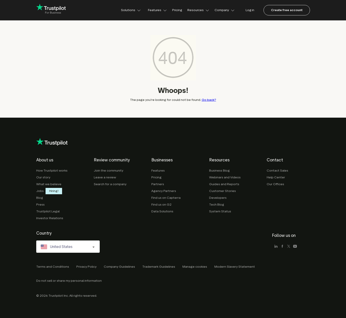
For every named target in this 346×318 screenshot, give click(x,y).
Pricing (177, 10)
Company (225, 10)
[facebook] (282, 246)
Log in (250, 10)
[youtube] (295, 246)
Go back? (209, 100)
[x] (288, 246)
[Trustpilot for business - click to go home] (51, 10)
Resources (198, 10)
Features (157, 10)
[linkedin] (276, 246)
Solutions (131, 10)
